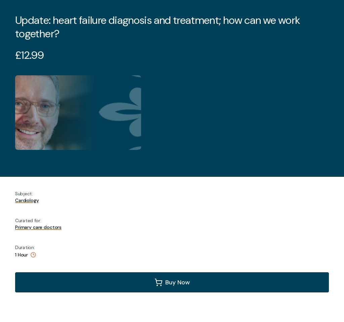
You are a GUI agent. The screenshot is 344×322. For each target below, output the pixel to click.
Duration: (25, 247)
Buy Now (177, 282)
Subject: (24, 194)
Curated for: (28, 220)
